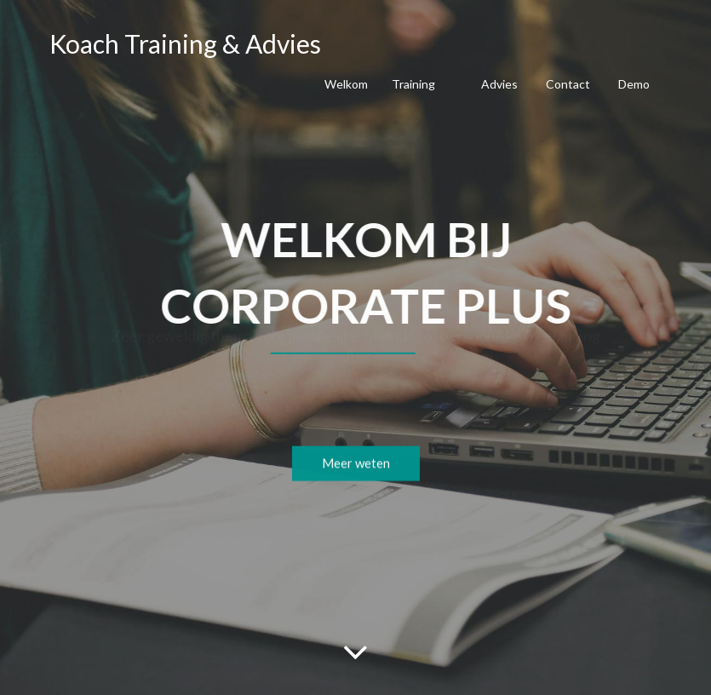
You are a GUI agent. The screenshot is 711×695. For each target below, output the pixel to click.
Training (413, 84)
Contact (568, 84)
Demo (634, 84)
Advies (499, 84)
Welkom (346, 84)
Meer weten (356, 467)
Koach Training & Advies (185, 43)
